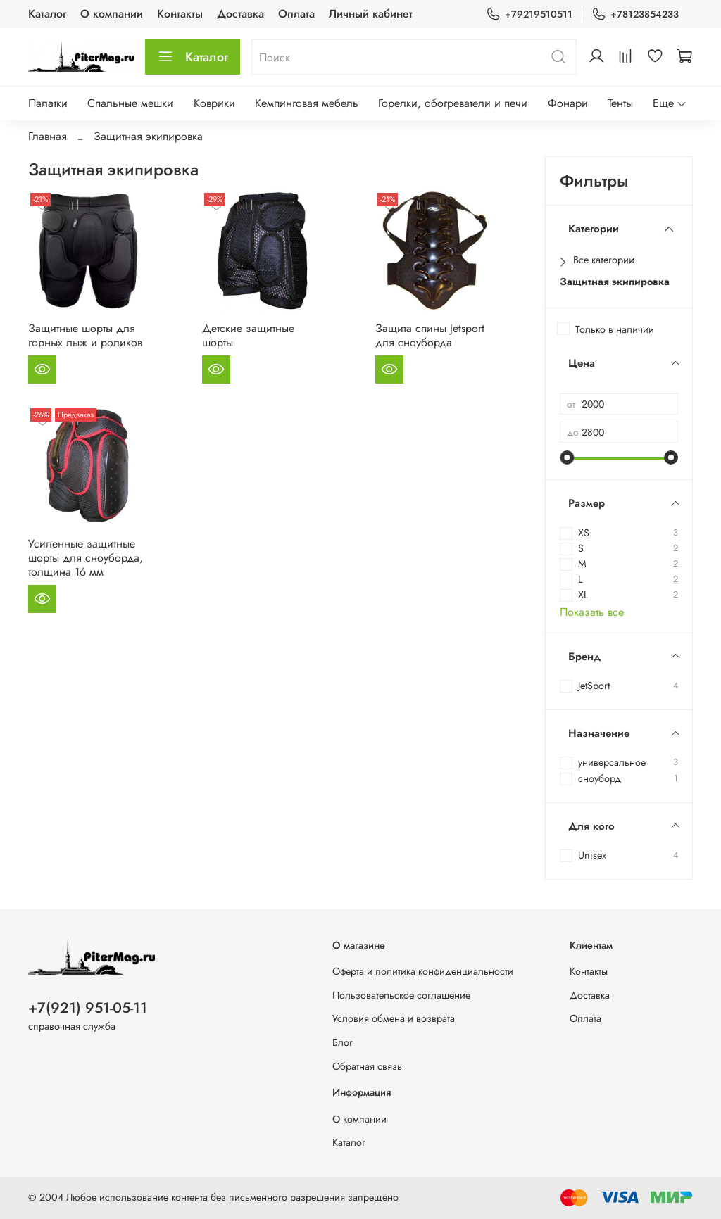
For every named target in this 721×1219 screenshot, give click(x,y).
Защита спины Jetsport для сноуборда (429, 335)
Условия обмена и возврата (393, 1018)
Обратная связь (367, 1066)
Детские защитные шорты (248, 335)
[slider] (566, 457)
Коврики (214, 103)
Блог (342, 1042)
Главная (47, 136)
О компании (111, 14)
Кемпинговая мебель (306, 103)
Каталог (47, 14)
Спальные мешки (130, 103)
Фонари (568, 103)
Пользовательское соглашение (401, 995)
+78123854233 (635, 14)
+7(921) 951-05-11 (87, 1007)
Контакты (180, 14)
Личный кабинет (371, 14)
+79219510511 (529, 14)
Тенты (620, 103)
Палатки (48, 103)
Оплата (296, 14)
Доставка (240, 14)
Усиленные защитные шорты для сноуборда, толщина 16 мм (85, 558)
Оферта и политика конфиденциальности (422, 971)
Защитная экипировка (615, 282)
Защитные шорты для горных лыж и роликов (85, 335)
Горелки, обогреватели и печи (452, 103)
